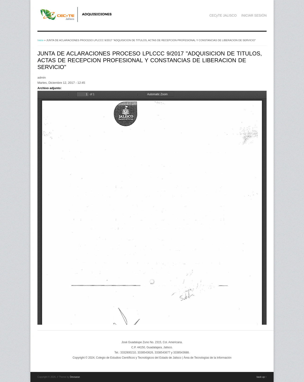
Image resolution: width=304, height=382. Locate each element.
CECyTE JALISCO (223, 15)
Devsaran (75, 377)
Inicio (40, 40)
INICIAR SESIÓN (254, 15)
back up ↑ (262, 377)
